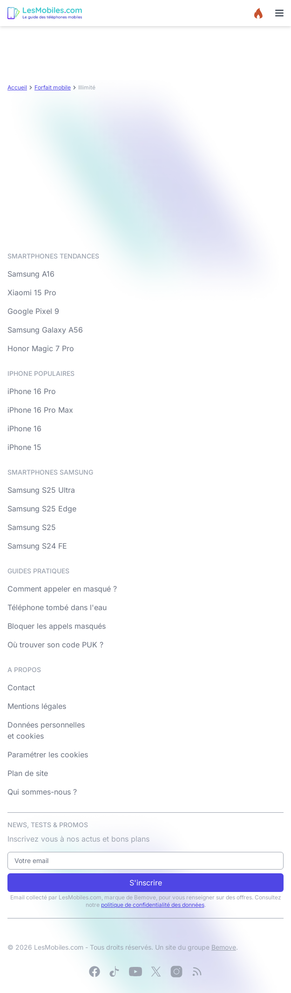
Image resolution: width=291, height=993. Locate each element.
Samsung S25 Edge (41, 508)
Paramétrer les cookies (47, 754)
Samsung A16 (30, 274)
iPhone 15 (24, 447)
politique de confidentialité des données (152, 904)
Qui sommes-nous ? (42, 791)
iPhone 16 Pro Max (40, 410)
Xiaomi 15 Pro (31, 292)
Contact (21, 687)
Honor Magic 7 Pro (40, 348)
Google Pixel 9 (33, 311)
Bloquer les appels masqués (56, 626)
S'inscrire (145, 882)
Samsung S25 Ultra (41, 490)
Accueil (17, 87)
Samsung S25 (31, 527)
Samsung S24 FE (37, 546)
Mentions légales (36, 706)
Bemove (223, 947)
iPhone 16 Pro (31, 391)
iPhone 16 (24, 428)
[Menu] (279, 13)
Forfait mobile (52, 87)
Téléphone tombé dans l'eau (57, 607)
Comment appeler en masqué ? (62, 588)
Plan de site (27, 773)
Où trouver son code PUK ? (55, 644)
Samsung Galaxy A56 (45, 329)
